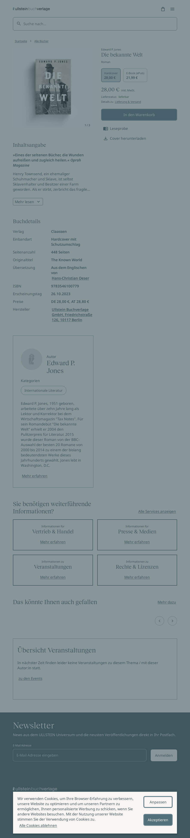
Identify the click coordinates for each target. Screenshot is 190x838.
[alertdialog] (95, 813)
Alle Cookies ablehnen (38, 825)
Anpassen (158, 802)
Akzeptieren (158, 819)
